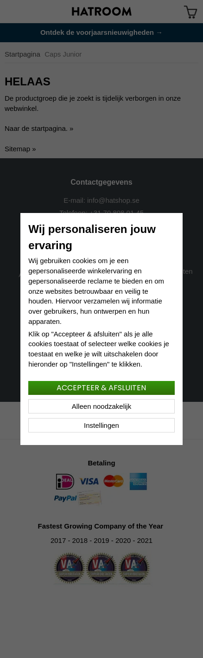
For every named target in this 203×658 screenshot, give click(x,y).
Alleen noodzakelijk (101, 406)
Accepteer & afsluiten (101, 387)
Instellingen (101, 425)
